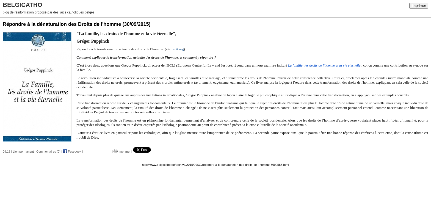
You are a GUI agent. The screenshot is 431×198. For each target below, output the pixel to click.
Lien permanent (23, 151)
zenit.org (177, 49)
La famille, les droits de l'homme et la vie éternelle (324, 65)
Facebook (72, 151)
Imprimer (418, 6)
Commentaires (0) (48, 151)
